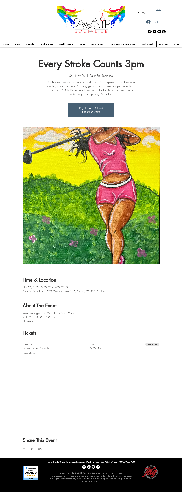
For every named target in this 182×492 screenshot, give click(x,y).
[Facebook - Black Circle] (150, 31)
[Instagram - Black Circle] (164, 31)
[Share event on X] (32, 449)
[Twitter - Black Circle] (154, 31)
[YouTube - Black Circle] (159, 31)
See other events (91, 112)
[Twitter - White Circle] (89, 467)
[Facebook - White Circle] (84, 467)
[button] (158, 12)
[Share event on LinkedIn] (40, 449)
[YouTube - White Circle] (93, 467)
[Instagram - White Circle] (98, 467)
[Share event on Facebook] (24, 449)
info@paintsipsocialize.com (70, 461)
